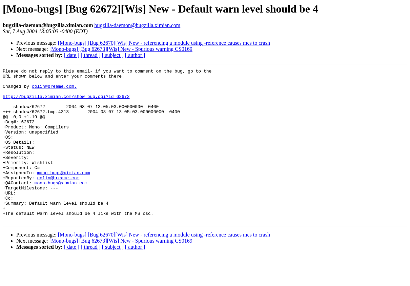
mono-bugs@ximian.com (63, 194)
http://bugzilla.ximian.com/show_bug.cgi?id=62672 (66, 102)
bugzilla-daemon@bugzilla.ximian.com (137, 25)
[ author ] (135, 55)
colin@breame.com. (54, 90)
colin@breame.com (58, 200)
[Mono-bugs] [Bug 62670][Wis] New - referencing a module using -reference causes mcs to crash (164, 43)
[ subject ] (113, 55)
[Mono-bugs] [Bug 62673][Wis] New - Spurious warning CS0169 (120, 49)
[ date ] (71, 55)
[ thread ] (91, 55)
